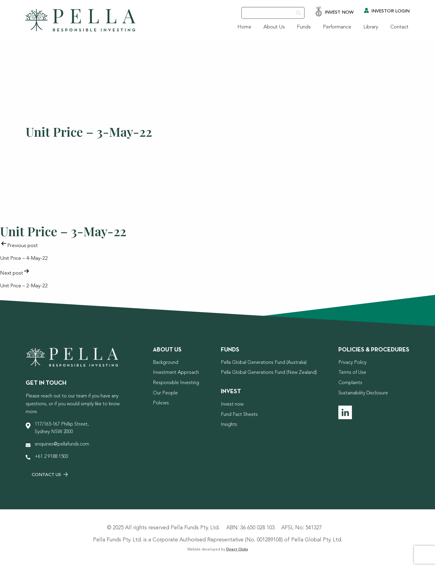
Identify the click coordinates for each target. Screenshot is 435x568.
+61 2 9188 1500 (51, 456)
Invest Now (334, 12)
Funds (304, 27)
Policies (161, 403)
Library (370, 27)
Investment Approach (176, 372)
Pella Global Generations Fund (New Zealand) (269, 372)
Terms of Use (352, 372)
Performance (337, 27)
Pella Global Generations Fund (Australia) (264, 362)
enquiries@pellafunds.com (62, 444)
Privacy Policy (352, 362)
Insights (229, 424)
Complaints (350, 382)
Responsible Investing (176, 382)
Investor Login (387, 11)
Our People (165, 393)
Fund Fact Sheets (239, 414)
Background (165, 362)
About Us (274, 27)
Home (244, 27)
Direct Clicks (237, 549)
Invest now (232, 404)
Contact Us (50, 474)
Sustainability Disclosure (363, 393)
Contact (399, 27)
